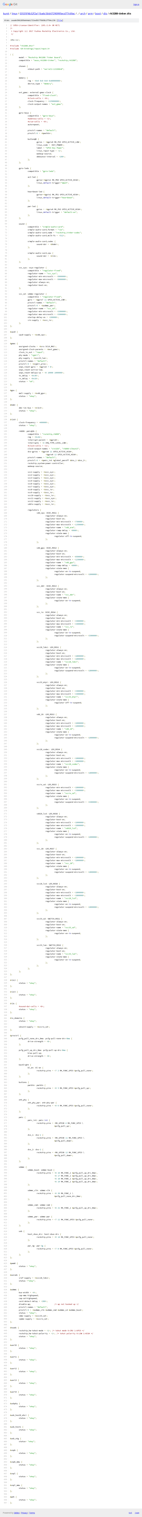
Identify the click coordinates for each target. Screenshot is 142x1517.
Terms (32, 1512)
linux (14, 13)
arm (90, 13)
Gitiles (16, 1512)
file (60, 20)
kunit (6, 13)
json (137, 1512)
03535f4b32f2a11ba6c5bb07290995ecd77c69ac (47, 13)
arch (83, 13)
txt (130, 1512)
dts (105, 13)
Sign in (136, 4)
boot (98, 13)
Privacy (24, 1512)
